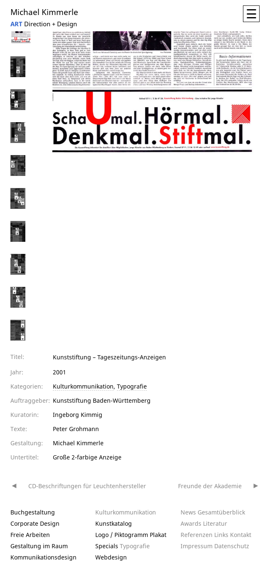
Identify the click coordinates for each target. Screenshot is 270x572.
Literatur (215, 523)
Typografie (132, 386)
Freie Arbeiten (30, 535)
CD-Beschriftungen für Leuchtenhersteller (87, 486)
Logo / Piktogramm (121, 535)
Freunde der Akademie (210, 486)
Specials (106, 546)
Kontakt (240, 535)
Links (221, 535)
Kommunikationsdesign (43, 557)
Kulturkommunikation (83, 386)
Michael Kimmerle (44, 11)
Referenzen (197, 535)
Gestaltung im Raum (39, 546)
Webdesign (111, 557)
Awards (191, 523)
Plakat (158, 535)
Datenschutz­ (231, 546)
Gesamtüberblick (221, 512)
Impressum (197, 546)
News (188, 512)
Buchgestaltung (32, 512)
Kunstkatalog (113, 523)
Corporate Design (34, 523)
